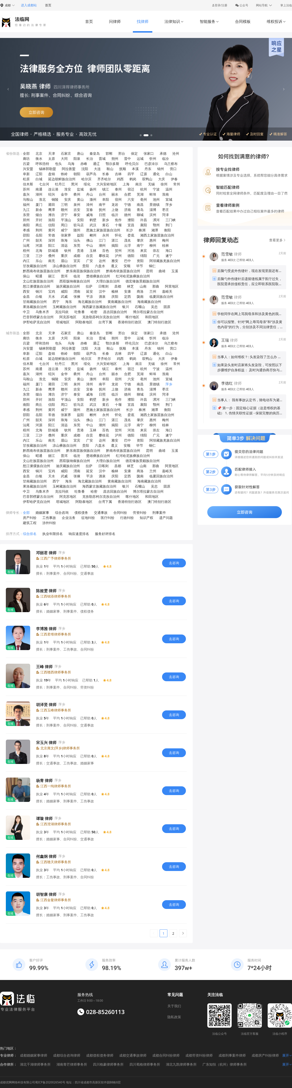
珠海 (64, 240)
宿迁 (131, 189)
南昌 (140, 204)
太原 (51, 158)
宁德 (127, 204)
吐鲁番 (79, 311)
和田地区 (152, 317)
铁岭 (64, 174)
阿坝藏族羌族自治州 (164, 260)
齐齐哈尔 (104, 179)
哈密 (94, 311)
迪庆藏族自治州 (68, 286)
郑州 (26, 220)
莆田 (51, 204)
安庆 (67, 199)
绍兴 (51, 194)
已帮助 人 (245, 260)
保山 (26, 276)
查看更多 (277, 240)
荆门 (168, 225)
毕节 (139, 265)
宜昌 (131, 225)
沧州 (175, 153)
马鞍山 (28, 199)
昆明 (149, 271)
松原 (26, 179)
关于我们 (174, 1006)
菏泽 (165, 214)
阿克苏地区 (67, 317)
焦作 (118, 220)
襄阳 (143, 225)
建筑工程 (29, 522)
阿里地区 (172, 286)
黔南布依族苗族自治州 (123, 271)
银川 (125, 306)
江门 (102, 240)
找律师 (142, 21)
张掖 (76, 296)
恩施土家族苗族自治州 (103, 230)
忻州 (152, 158)
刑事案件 (159, 512)
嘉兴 (26, 194)
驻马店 (78, 225)
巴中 (127, 260)
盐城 (80, 189)
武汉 (93, 225)
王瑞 (225, 340)
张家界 (66, 235)
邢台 (121, 153)
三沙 (39, 255)
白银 (39, 296)
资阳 (140, 260)
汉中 (102, 291)
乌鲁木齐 (42, 311)
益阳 (80, 235)
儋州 (51, 255)
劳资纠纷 (139, 512)
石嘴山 (140, 306)
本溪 (135, 168)
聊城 (140, 214)
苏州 (26, 189)
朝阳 (76, 174)
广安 (89, 260)
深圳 (51, 240)
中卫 (26, 311)
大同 (64, 158)
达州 (102, 260)
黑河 (74, 184)
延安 (89, 291)
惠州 (152, 240)
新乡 (105, 220)
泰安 (76, 214)
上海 (126, 184)
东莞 (76, 245)
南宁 (140, 245)
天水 (51, 296)
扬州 (93, 189)
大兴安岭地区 (106, 184)
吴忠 (154, 306)
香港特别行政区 (130, 322)
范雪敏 (227, 254)
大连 (97, 168)
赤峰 (83, 163)
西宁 (56, 301)
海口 (168, 250)
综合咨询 (62, 512)
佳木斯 (28, 184)
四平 (131, 174)
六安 (131, 199)
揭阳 (114, 245)
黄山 (80, 199)
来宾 (143, 250)
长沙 (129, 230)
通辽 (96, 163)
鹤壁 (93, 220)
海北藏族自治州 (90, 301)
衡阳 (167, 230)
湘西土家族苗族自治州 (157, 235)
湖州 (39, 194)
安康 (127, 291)
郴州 (93, 235)
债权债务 (81, 512)
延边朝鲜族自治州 (61, 179)
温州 (168, 189)
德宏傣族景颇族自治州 (143, 281)
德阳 (131, 255)
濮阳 (131, 220)
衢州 (76, 194)
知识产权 (146, 517)
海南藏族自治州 (149, 301)
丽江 (51, 276)
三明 (64, 204)
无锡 (151, 184)
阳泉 (76, 158)
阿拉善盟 (68, 168)
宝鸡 (51, 291)
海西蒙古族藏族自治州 (99, 306)
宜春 (89, 209)
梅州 (165, 240)
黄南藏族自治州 (119, 301)
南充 (51, 260)
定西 (127, 296)
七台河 (44, 184)
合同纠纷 (120, 512)
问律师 (115, 21)
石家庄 (66, 153)
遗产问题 (166, 517)
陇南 (140, 296)
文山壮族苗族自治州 (38, 281)
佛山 (89, 240)
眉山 (64, 260)
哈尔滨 (86, 179)
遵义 (114, 265)
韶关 (39, 240)
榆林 (114, 291)
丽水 (114, 194)
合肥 (127, 194)
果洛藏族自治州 (35, 306)
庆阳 (114, 296)
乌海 (71, 163)
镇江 (105, 189)
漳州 (89, 204)
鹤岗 (132, 179)
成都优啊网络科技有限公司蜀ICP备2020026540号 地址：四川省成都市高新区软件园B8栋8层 (60, 1082)
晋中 (127, 158)
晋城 (102, 158)
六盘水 (100, 265)
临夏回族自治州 (161, 296)
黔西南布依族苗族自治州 (41, 271)
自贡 (89, 255)
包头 (58, 163)
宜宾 (76, 260)
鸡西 (120, 179)
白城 (39, 179)
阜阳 (105, 199)
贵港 (80, 250)
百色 (105, 250)
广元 (156, 255)
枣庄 (165, 209)
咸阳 (64, 291)
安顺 (127, 265)
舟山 (89, 194)
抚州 (102, 209)
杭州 (143, 189)
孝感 (26, 230)
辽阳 (39, 174)
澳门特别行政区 (159, 322)
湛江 (114, 240)
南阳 (26, 225)
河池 (131, 250)
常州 (176, 184)
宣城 (168, 199)
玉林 (93, 250)
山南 (143, 286)
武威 (64, 296)
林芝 (130, 286)
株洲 (142, 230)
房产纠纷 (29, 517)
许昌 (143, 220)
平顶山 (66, 220)
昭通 (39, 276)
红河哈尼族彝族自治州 (133, 276)
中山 (89, 245)
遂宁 (168, 255)
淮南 (165, 194)
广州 (26, 240)
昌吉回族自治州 (115, 311)
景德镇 (154, 204)
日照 (102, 214)
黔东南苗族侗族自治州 (83, 271)
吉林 (118, 174)
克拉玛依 (62, 311)
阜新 (26, 174)
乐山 (39, 260)
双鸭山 (147, 179)
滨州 (152, 214)
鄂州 (156, 225)
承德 (163, 153)
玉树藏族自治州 (64, 306)
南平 (102, 204)
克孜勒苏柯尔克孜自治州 (101, 317)
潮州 (102, 245)
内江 (26, 260)
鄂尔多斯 (112, 163)
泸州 (118, 255)
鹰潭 (51, 209)
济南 (127, 209)
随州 (76, 230)
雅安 (114, 260)
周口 (64, 225)
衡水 (39, 158)
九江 (26, 209)
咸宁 (64, 230)
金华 (64, 194)
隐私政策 (174, 1017)
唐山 (80, 153)
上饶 (114, 209)
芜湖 (140, 194)
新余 (39, 209)
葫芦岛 (91, 174)
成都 (76, 255)
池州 (156, 199)
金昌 (26, 296)
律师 (231, 254)
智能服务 (209, 21)
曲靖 (162, 271)
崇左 (156, 250)
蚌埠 (152, 194)
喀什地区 (132, 317)
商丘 (39, 225)
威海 (89, 214)
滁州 (93, 199)
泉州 (76, 204)
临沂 (114, 214)
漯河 (156, 220)
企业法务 (68, 517)
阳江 (51, 245)
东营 (26, 214)
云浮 (127, 245)
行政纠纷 (127, 517)
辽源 (143, 174)
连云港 (53, 189)
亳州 (143, 199)
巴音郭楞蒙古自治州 (38, 317)
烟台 (39, 214)
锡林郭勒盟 (47, 168)
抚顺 (122, 168)
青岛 (140, 209)
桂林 (165, 245)
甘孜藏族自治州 (35, 265)
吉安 (76, 209)
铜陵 (55, 199)
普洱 (64, 276)
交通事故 (101, 512)
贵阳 (85, 265)
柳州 (152, 245)
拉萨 (89, 286)
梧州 (26, 250)
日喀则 (103, 286)
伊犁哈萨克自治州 (36, 322)
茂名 (127, 240)
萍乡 (168, 204)
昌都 (117, 286)
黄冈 (51, 230)
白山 (168, 174)
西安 (26, 291)
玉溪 (174, 271)
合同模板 (243, 21)
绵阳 (143, 255)
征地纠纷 (88, 517)
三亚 (26, 255)
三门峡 (170, 220)
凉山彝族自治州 (64, 265)
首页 (48, 5)
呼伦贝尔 (132, 163)
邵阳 (26, 235)
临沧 (76, 276)
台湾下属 (105, 322)
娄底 (131, 235)
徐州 (164, 184)
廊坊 (26, 158)
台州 (102, 194)
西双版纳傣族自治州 (74, 281)
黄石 (105, 225)
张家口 (149, 153)
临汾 (165, 158)
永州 (105, 235)
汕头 (76, 240)
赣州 (64, 209)
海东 (68, 301)
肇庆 (140, 240)
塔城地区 (63, 322)
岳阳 (39, 235)
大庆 (161, 179)
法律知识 (174, 21)
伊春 (174, 179)
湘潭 (154, 230)
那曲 (155, 286)
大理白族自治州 (108, 281)
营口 (173, 168)
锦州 (160, 168)
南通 (39, 189)
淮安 (67, 189)
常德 (51, 235)
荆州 (39, 230)
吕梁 (26, 163)
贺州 (118, 250)
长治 (89, 158)
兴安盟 (28, 168)
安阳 (80, 220)
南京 (138, 184)
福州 (26, 204)
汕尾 (26, 245)
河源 (39, 245)
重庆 (64, 255)
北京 (39, 153)
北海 (39, 250)
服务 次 (229, 260)
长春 (105, 174)
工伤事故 (49, 517)
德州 (127, 214)
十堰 (118, 225)
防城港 (53, 250)
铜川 (39, 291)
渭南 (76, 291)
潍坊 (51, 214)
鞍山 (110, 168)
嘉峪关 (167, 291)
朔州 (114, 158)
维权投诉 (276, 21)
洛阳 (51, 220)
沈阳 (84, 168)
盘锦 (51, 174)
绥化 (87, 184)
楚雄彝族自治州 (98, 276)
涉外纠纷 (49, 522)
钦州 (67, 250)
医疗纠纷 (107, 517)
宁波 (156, 189)
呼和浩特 (42, 163)
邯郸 (109, 153)
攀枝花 (104, 255)
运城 (140, 158)
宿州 (118, 199)
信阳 (51, 225)
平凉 (89, 296)
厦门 (39, 204)
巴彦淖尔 (151, 163)
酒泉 (102, 296)
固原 (167, 306)
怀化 (118, 235)
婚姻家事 (42, 512)
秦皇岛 (95, 153)
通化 (156, 174)
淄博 (152, 209)
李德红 (227, 383)
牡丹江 (60, 184)
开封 (39, 220)
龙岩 (114, 204)
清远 (64, 245)
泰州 (118, 189)
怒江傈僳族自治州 (36, 286)
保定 (134, 153)
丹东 (148, 168)
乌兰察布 (171, 163)
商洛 (140, 291)
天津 (51, 153)
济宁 (64, 214)
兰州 (152, 291)
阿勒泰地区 (83, 322)
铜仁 (152, 265)
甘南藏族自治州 (35, 301)
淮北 (42, 199)
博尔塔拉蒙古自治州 (148, 311)
